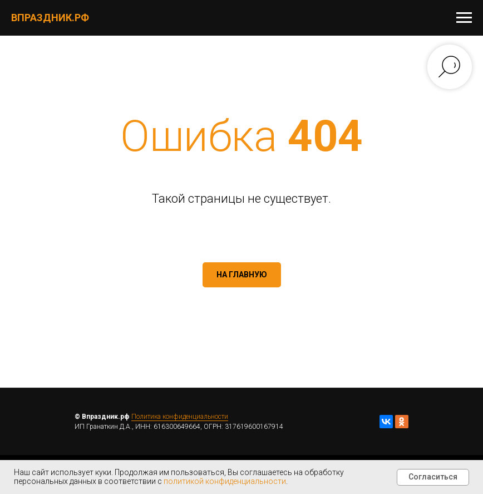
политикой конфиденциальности (225, 481)
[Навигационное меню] (464, 17)
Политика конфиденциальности (179, 416)
